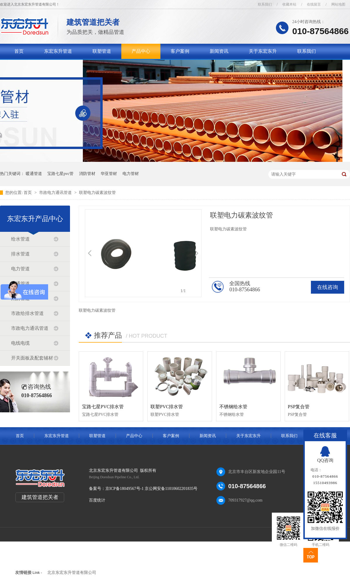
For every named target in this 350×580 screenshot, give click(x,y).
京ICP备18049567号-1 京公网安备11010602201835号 (151, 488)
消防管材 (87, 173)
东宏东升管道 (58, 51)
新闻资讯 (219, 51)
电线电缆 (20, 343)
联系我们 (265, 4)
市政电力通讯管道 (56, 192)
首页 (19, 51)
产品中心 (141, 51)
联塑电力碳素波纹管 (97, 192)
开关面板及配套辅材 (32, 357)
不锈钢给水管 (233, 406)
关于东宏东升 (263, 51)
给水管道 (20, 238)
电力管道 (20, 268)
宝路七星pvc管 (60, 173)
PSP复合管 (299, 406)
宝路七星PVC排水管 (103, 406)
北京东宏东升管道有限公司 (71, 572)
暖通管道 (34, 173)
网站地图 (338, 4)
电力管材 (131, 173)
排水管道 (20, 253)
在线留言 (314, 4)
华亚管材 (109, 173)
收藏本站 (289, 4)
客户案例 (180, 51)
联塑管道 (101, 51)
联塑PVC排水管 (166, 406)
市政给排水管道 (27, 313)
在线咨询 (327, 287)
